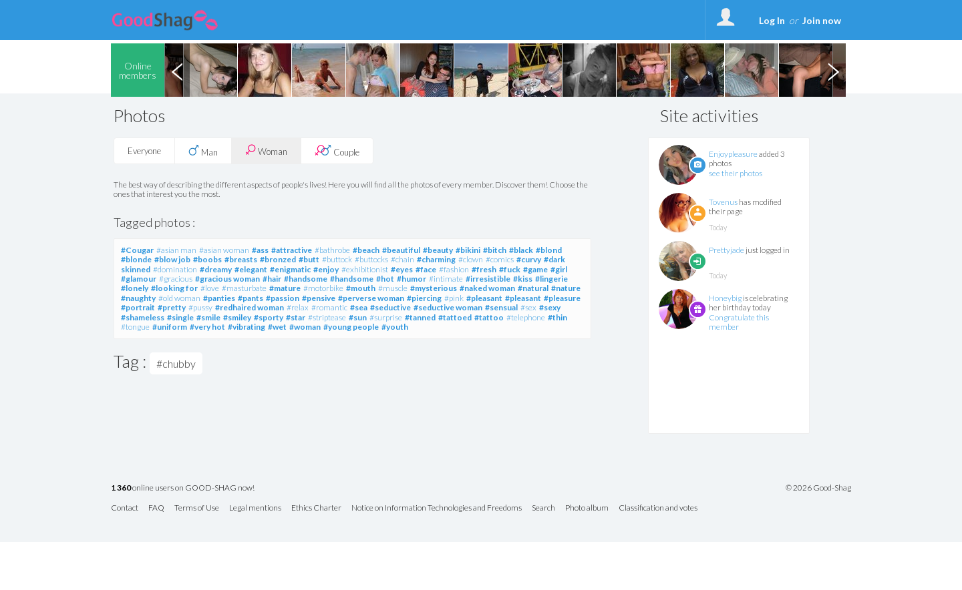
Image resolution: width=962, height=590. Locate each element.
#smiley (237, 317)
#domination (175, 269)
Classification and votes (658, 508)
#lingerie (551, 279)
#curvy (528, 259)
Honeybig (725, 298)
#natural (533, 288)
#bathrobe (332, 250)
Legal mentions (255, 508)
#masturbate (244, 288)
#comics (500, 259)
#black (521, 250)
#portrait (138, 307)
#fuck (509, 269)
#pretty (172, 307)
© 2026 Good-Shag (818, 488)
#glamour (138, 279)
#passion (282, 298)
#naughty (138, 298)
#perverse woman (371, 298)
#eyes (402, 269)
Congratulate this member (739, 322)
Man (203, 151)
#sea (358, 307)
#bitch (494, 250)
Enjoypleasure (733, 154)
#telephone (525, 317)
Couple (337, 151)
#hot (385, 279)
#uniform (169, 327)
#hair (272, 279)
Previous (177, 70)
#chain (402, 259)
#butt (309, 259)
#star (295, 317)
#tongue (135, 327)
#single (180, 317)
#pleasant (484, 298)
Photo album (587, 508)
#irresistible (488, 279)
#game (535, 269)
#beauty (438, 250)
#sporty (268, 317)
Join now (821, 20)
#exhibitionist (364, 269)
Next (833, 70)
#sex (528, 307)
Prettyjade (726, 250)
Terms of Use (196, 508)
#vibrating (246, 327)
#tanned (420, 317)
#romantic (329, 307)
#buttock (337, 259)
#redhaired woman (249, 307)
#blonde (136, 259)
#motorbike (323, 288)
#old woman (179, 298)
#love (209, 288)
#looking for (174, 288)
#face (426, 269)
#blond (549, 250)
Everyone (144, 150)
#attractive (291, 250)
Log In (772, 20)
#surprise (385, 317)
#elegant (250, 269)
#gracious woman (227, 279)
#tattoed (455, 317)
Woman (266, 150)
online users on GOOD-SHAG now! (183, 488)
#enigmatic (290, 269)
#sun (358, 317)
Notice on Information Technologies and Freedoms (436, 508)
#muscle (393, 288)
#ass (260, 250)
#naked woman (487, 288)
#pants (250, 298)
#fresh (484, 269)
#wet (277, 327)
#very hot (207, 327)
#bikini (468, 250)
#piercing (424, 298)
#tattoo (489, 317)
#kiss (522, 279)
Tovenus (723, 202)
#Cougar (137, 250)
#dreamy (216, 269)
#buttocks (371, 259)
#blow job (172, 259)
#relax (298, 307)
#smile (208, 317)
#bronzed (278, 259)
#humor (411, 279)
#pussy (200, 307)
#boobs (207, 259)
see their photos (735, 173)
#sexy (549, 307)
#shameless (142, 317)
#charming (436, 259)
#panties (219, 298)
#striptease (327, 317)
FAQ (156, 508)
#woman (305, 327)
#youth (394, 327)
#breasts (240, 259)
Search (543, 508)
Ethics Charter (316, 508)
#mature (285, 288)
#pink (454, 298)
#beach (366, 250)
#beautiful (401, 250)
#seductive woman (448, 307)
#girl (558, 269)
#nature (566, 288)
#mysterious (433, 288)
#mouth (360, 288)
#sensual (501, 307)
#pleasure (562, 298)
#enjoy (326, 269)
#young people (351, 327)
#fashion (454, 269)
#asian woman (224, 250)
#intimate (446, 279)
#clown (470, 259)
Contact (124, 508)
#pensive (318, 298)
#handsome (305, 279)
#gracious (175, 279)
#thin (557, 317)
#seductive (390, 307)
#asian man (176, 250)
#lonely (134, 288)
